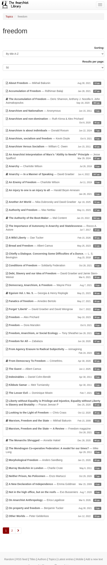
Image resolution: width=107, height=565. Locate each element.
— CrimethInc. (53, 361)
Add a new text (94, 559)
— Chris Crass (53, 412)
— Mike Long (53, 450)
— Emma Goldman (53, 484)
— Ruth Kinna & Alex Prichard (53, 120)
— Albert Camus (53, 246)
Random (9, 559)
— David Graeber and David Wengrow (53, 309)
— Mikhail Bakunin (53, 83)
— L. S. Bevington (53, 255)
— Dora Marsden (53, 325)
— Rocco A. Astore (53, 228)
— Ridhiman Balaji (53, 91)
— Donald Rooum (53, 130)
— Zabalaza (53, 341)
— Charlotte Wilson (53, 166)
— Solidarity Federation (53, 265)
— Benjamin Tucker (53, 508)
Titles (32, 559)
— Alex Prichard (53, 317)
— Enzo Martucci (53, 476)
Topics (9, 16)
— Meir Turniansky (53, 385)
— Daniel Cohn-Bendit (53, 377)
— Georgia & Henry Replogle (53, 293)
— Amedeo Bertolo (53, 301)
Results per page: (93, 61)
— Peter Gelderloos (53, 516)
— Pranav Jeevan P (53, 402)
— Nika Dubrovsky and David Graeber (53, 202)
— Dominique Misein (53, 393)
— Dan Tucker (53, 238)
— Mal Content (53, 218)
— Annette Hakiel (53, 440)
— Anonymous (53, 111)
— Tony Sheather (53, 333)
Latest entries (66, 559)
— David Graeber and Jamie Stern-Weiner (53, 275)
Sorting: (99, 47)
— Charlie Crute (53, 468)
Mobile (80, 559)
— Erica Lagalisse (53, 500)
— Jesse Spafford (53, 156)
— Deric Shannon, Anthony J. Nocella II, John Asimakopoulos (53, 101)
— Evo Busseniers (53, 492)
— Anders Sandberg (53, 460)
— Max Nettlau (53, 210)
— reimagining (53, 351)
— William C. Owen (53, 146)
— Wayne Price (53, 285)
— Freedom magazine (53, 430)
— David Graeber (53, 174)
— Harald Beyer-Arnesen (53, 192)
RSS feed (21, 559)
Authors (42, 559)
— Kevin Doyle (53, 138)
